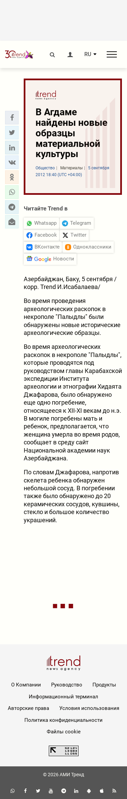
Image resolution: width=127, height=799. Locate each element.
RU (87, 54)
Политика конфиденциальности (63, 720)
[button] (12, 117)
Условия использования (89, 708)
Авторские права (28, 708)
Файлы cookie (64, 732)
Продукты (104, 685)
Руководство (66, 685)
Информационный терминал (63, 697)
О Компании (26, 685)
